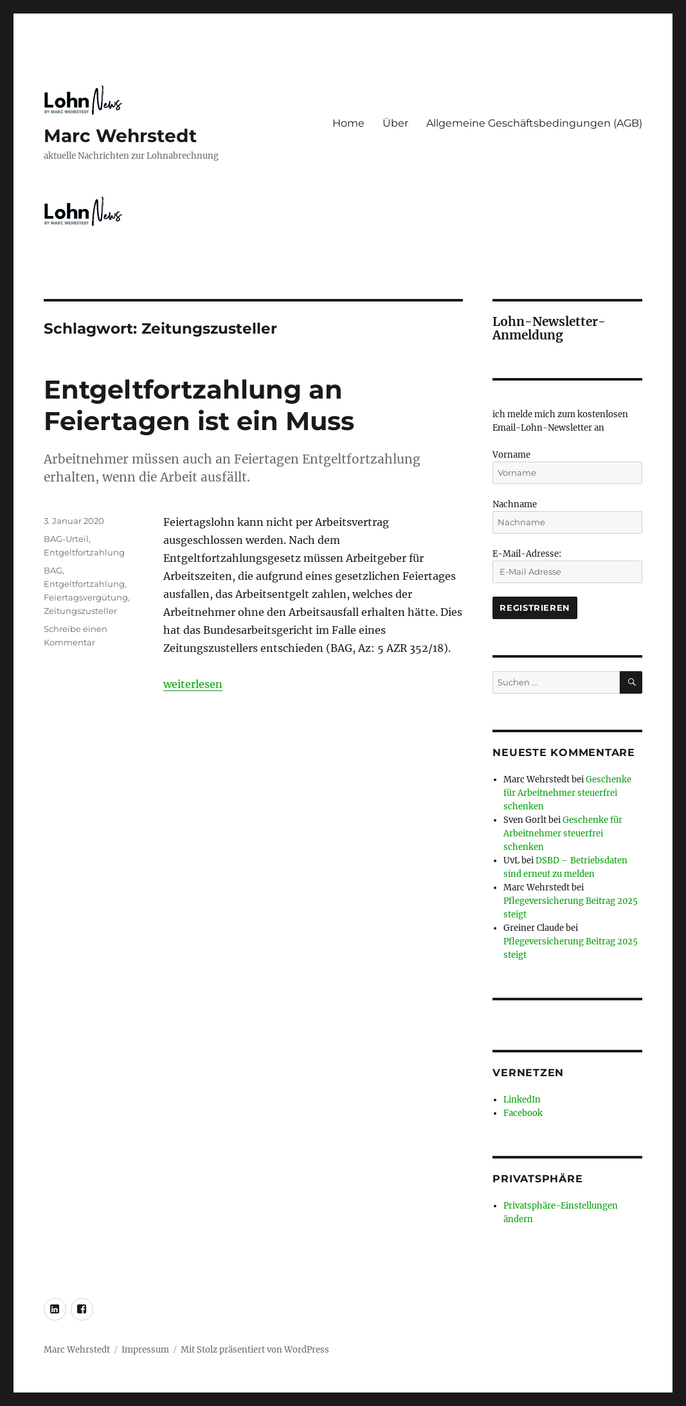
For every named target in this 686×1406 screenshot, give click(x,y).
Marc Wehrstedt (120, 136)
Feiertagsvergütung (86, 597)
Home (348, 123)
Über (395, 123)
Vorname (511, 454)
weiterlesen (192, 684)
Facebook (523, 1113)
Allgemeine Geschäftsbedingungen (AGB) (534, 123)
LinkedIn (522, 1099)
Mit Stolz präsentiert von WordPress (255, 1349)
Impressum (145, 1349)
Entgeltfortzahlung (84, 552)
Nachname (514, 504)
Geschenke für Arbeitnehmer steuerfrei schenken (567, 793)
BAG (53, 570)
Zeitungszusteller (80, 611)
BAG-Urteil (66, 539)
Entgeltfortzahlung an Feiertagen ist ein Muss (199, 405)
